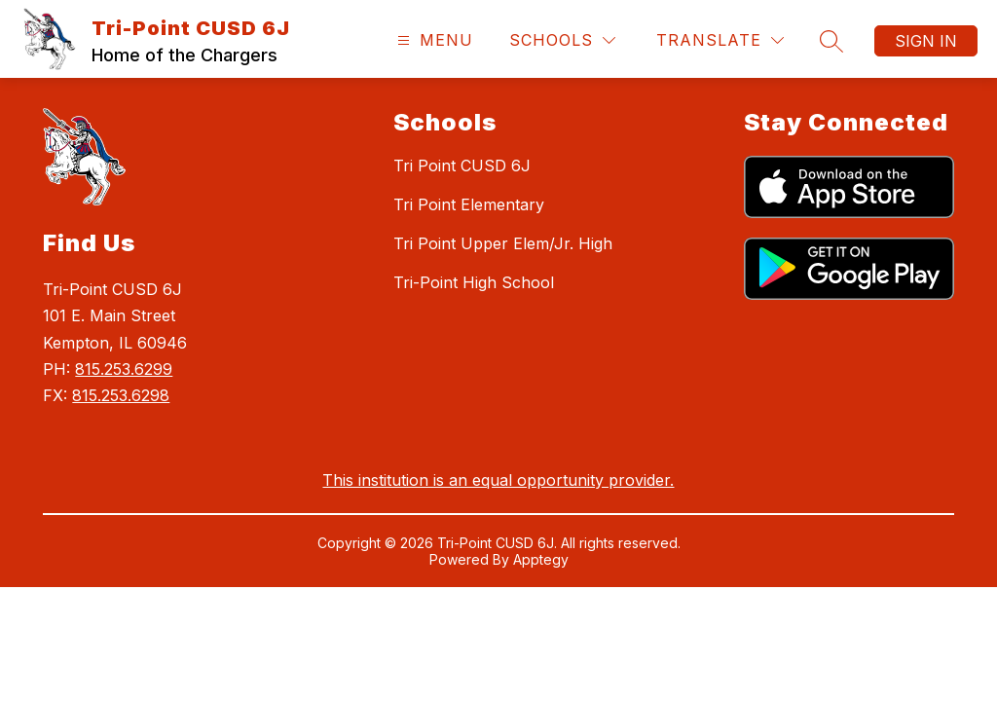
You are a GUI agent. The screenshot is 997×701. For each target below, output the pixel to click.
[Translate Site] (720, 40)
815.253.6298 (120, 395)
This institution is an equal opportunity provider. (498, 480)
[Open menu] (432, 40)
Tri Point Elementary (468, 204)
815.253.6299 (123, 369)
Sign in (926, 41)
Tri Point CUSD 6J (462, 165)
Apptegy (541, 559)
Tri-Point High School (473, 282)
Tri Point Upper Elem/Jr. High (502, 243)
